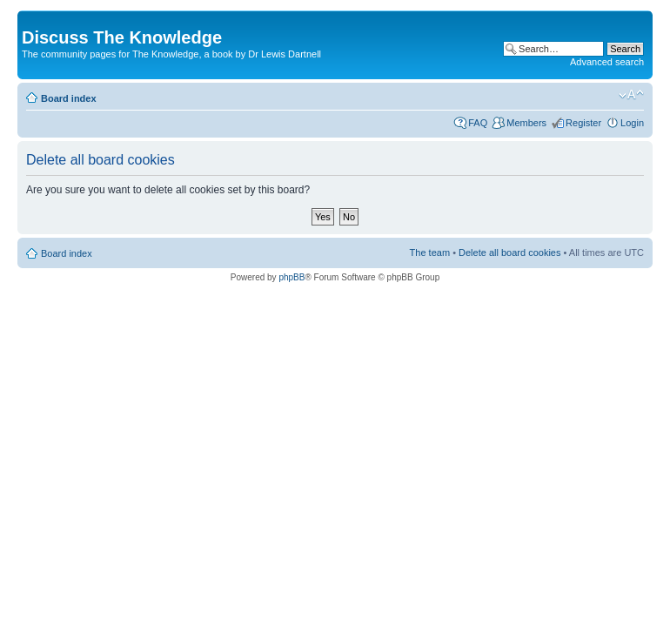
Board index (69, 98)
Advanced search (607, 62)
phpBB (291, 277)
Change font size (631, 95)
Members (526, 123)
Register (583, 123)
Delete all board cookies (509, 252)
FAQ (477, 123)
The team (430, 252)
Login (632, 123)
